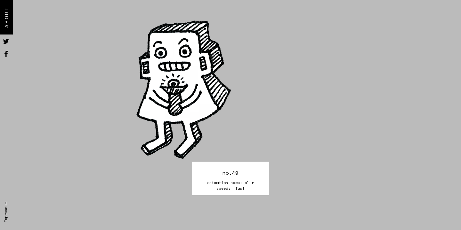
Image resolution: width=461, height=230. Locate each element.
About (6, 17)
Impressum (5, 212)
